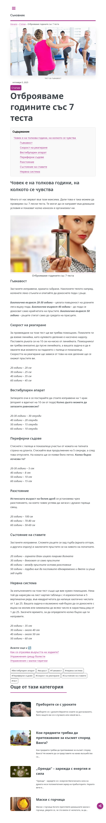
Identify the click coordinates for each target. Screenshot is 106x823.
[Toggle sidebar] (13, 8)
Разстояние (27, 162)
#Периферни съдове (22, 675)
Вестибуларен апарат (33, 152)
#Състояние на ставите (74, 675)
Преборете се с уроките (56, 704)
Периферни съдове (32, 157)
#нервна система (74, 670)
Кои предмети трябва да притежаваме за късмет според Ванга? (63, 737)
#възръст (42, 670)
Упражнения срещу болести (27, 656)
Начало (13, 24)
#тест (14, 680)
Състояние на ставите (33, 166)
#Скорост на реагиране (47, 675)
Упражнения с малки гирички (29, 660)
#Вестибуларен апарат (23, 670)
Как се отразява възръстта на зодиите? (34, 652)
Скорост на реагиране (33, 147)
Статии (22, 24)
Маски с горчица (50, 799)
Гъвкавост (26, 142)
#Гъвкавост (56, 670)
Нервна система (30, 171)
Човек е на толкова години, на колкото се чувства (45, 138)
